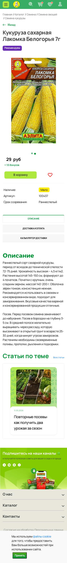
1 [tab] (32, 153)
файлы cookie (42, 536)
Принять (20, 555)
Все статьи (58, 357)
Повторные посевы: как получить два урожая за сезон (31, 422)
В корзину (20, 175)
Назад (11, 24)
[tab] (33, 219)
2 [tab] (35, 154)
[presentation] (33, 219)
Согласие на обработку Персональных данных (33, 530)
